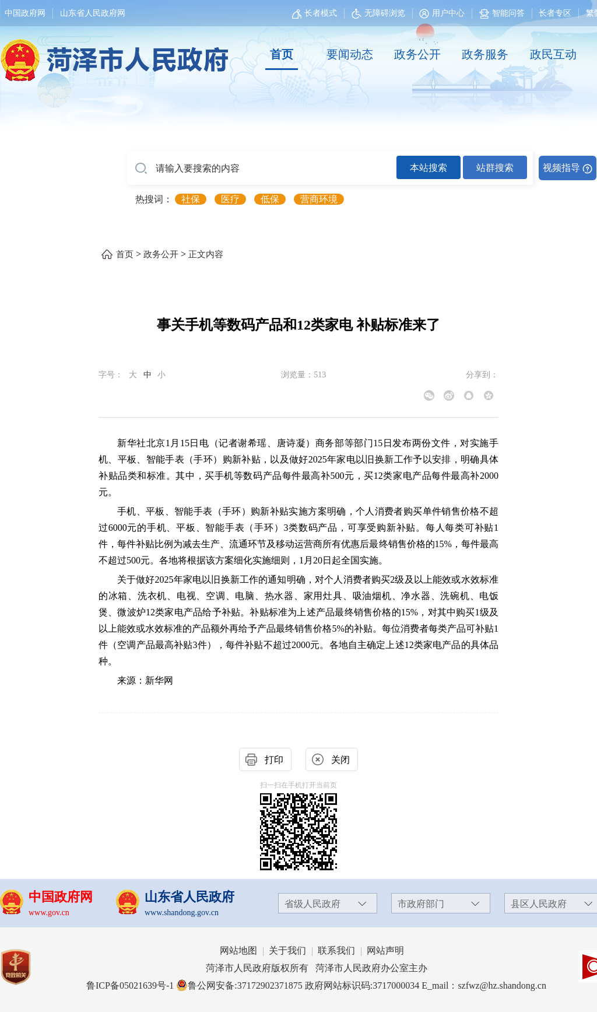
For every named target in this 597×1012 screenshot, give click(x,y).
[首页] (281, 55)
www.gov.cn (49, 912)
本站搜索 (428, 168)
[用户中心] (443, 13)
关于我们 (287, 950)
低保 (270, 199)
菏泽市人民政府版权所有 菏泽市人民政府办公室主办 (316, 968)
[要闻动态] (349, 55)
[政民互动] (553, 55)
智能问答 (502, 13)
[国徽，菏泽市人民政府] (112, 53)
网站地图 (238, 950)
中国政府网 (25, 13)
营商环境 (319, 199)
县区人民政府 (539, 904)
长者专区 (555, 13)
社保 (190, 199)
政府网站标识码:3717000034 (362, 985)
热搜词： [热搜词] (154, 199)
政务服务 (485, 54)
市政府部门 (421, 904)
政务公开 (417, 54)
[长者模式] (316, 13)
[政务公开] (417, 55)
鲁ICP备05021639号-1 (130, 985)
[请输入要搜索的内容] (261, 168)
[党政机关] (27, 967)
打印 (274, 760)
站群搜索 (495, 168)
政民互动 (553, 54)
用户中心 (448, 13)
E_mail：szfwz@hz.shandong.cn (484, 985)
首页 (281, 54)
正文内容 (205, 254)
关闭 (340, 760)
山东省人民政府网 (92, 13)
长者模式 (320, 13)
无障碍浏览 (378, 13)
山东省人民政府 (189, 897)
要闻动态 (349, 54)
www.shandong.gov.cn (182, 912)
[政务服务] (485, 55)
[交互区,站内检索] (361, 168)
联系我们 (336, 950)
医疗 (230, 199)
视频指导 (561, 168)
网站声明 (385, 950)
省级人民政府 (312, 904)
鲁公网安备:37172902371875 (239, 985)
